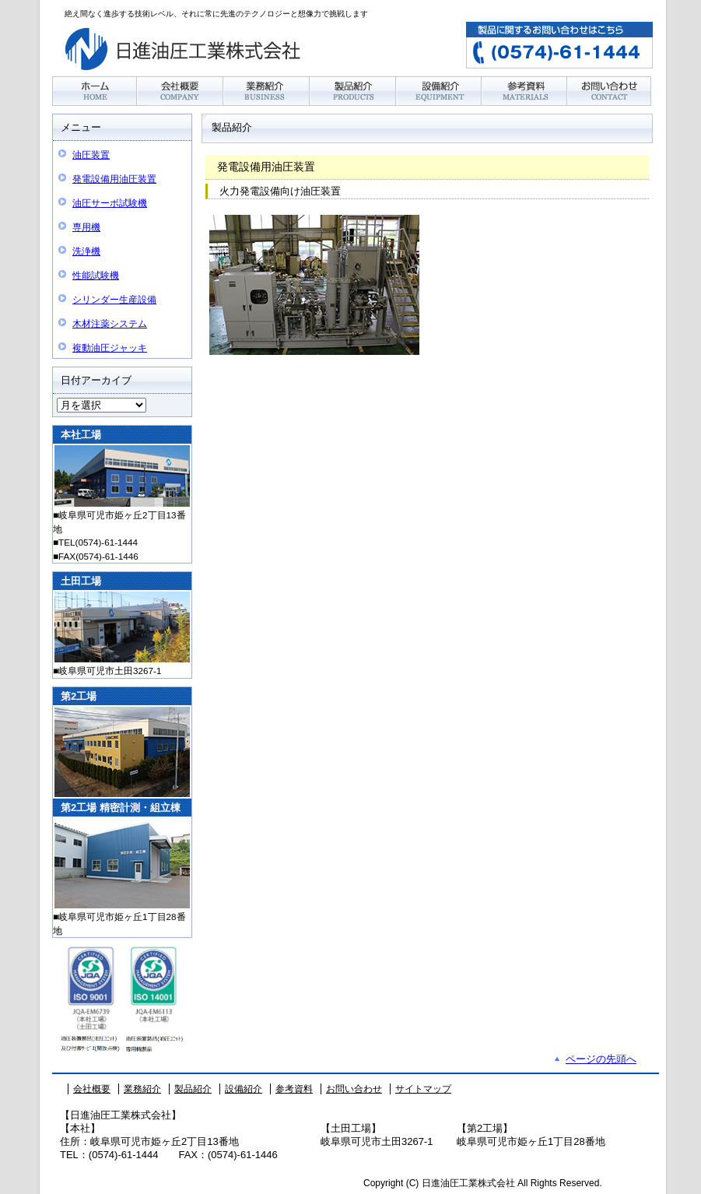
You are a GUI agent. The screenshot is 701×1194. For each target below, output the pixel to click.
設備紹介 (243, 1088)
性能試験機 (95, 275)
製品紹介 (193, 1088)
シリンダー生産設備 (114, 299)
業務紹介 (142, 1088)
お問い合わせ (354, 1088)
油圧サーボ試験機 (109, 203)
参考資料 (294, 1088)
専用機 (86, 227)
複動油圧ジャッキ (109, 347)
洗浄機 (86, 251)
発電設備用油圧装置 (114, 179)
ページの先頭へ (601, 1059)
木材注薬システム (109, 323)
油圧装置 (91, 154)
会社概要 (91, 1088)
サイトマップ (423, 1088)
